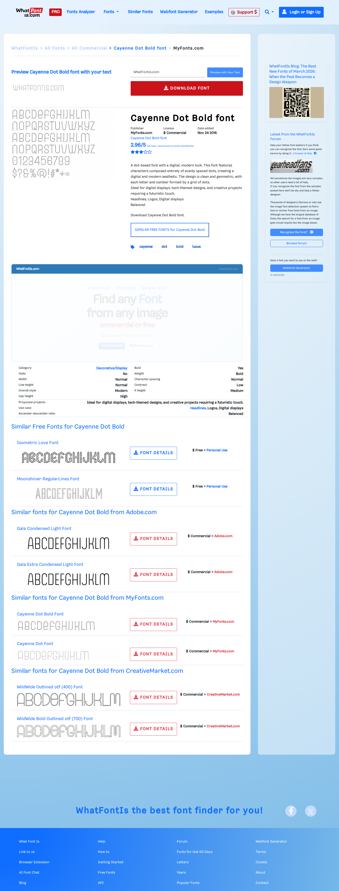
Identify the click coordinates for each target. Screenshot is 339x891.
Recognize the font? (296, 232)
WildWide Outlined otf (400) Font (50, 687)
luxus (196, 247)
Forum (182, 842)
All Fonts (55, 48)
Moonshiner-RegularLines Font (48, 479)
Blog (22, 883)
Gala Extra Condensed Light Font (50, 564)
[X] (310, 811)
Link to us (27, 852)
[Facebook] (291, 811)
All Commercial (89, 48)
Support (244, 12)
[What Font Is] (29, 12)
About (260, 873)
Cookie (261, 862)
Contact (262, 883)
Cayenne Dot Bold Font (40, 614)
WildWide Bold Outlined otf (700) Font (55, 719)
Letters (183, 862)
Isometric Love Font (37, 443)
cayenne (146, 247)
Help (101, 842)
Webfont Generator (179, 12)
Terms (261, 852)
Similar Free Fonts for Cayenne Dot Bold (67, 427)
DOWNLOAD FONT (187, 88)
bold (179, 247)
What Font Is (29, 842)
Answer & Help (306, 153)
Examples (214, 12)
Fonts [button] (109, 12)
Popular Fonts (188, 883)
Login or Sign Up (301, 12)
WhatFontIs (24, 48)
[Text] (168, 72)
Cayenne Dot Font (35, 644)
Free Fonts (106, 873)
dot (164, 247)
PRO (56, 12)
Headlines (198, 408)
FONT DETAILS (153, 452)
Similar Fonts (140, 12)
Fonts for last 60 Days (194, 852)
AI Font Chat (29, 873)
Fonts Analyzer (81, 12)
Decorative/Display (111, 368)
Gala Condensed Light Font (44, 528)
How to (103, 852)
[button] (269, 12)
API (101, 883)
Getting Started (110, 862)
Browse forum (297, 243)
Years (181, 873)
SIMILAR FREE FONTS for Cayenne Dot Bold (170, 230)
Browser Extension (34, 862)
